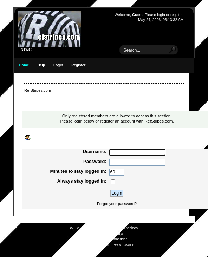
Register (78, 65)
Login (58, 65)
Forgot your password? (117, 204)
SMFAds (90, 233)
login (161, 15)
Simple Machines (124, 228)
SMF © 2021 (99, 228)
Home (24, 65)
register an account (117, 121)
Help (41, 65)
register (176, 15)
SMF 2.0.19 (78, 228)
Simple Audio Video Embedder (103, 239)
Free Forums (113, 233)
